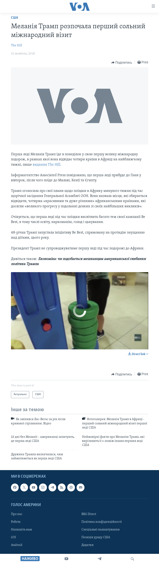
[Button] (121, 62)
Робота (16, 522)
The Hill (16, 45)
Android (16, 545)
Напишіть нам (21, 529)
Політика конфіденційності (101, 522)
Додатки (87, 545)
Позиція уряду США (95, 537)
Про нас (16, 514)
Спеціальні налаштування (100, 529)
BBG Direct (88, 514)
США (14, 18)
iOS (13, 537)
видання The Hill (46, 165)
